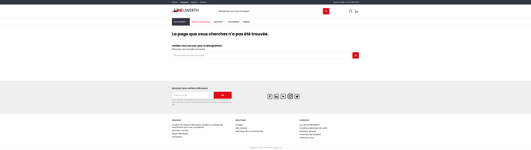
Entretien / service (180, 130)
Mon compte (241, 128)
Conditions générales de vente (313, 128)
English (175, 2)
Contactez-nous (306, 138)
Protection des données (310, 134)
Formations (177, 137)
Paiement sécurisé (307, 131)
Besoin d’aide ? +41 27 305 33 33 (346, 2)
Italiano (203, 2)
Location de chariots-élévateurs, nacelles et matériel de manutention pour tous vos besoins (197, 126)
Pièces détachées (180, 134)
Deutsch (194, 2)
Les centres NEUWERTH (309, 125)
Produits (239, 125)
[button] (219, 22)
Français (184, 2)
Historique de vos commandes (249, 131)
